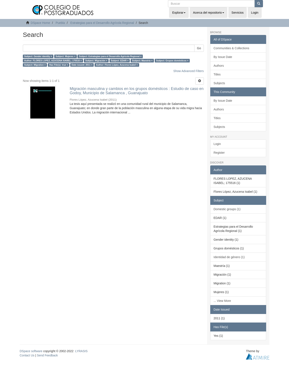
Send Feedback (47, 355)
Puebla (60, 23)
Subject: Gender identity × (38, 56)
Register (219, 152)
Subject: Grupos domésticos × (172, 60)
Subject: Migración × (96, 60)
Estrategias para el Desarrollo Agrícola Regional (102, 23)
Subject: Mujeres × (65, 56)
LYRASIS (81, 351)
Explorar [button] (178, 12)
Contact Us (27, 355)
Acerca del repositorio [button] (208, 12)
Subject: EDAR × (119, 60)
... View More (222, 300)
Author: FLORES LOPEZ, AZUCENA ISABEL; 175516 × (53, 60)
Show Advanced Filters (188, 71)
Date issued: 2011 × (82, 65)
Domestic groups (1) (227, 209)
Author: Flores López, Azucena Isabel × (117, 65)
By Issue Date (223, 57)
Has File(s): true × (58, 65)
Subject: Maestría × (142, 60)
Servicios (238, 12)
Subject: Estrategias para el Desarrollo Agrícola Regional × (110, 56)
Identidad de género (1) (229, 257)
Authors (219, 65)
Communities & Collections (231, 48)
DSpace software (31, 351)
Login (217, 144)
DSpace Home (40, 23)
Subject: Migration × (35, 65)
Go (199, 48)
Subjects (219, 83)
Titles (217, 74)
